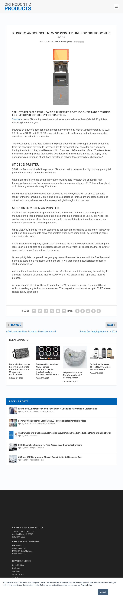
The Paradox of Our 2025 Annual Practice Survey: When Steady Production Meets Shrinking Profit (64, 433)
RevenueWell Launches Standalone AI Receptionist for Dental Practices (52, 421)
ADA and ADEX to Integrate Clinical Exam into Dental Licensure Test (50, 457)
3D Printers (61, 41)
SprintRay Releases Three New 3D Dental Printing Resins (100, 367)
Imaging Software (37, 448)
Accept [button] (103, 592)
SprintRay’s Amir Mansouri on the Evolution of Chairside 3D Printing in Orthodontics (57, 409)
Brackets (42, 412)
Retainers (51, 412)
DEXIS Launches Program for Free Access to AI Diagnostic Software (50, 445)
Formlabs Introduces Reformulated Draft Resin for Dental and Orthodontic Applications (19, 369)
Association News (37, 460)
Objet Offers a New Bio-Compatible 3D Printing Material (72, 375)
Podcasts (33, 436)
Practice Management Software (42, 424)
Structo (16, 119)
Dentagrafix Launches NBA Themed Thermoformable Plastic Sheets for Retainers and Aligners (47, 369)
